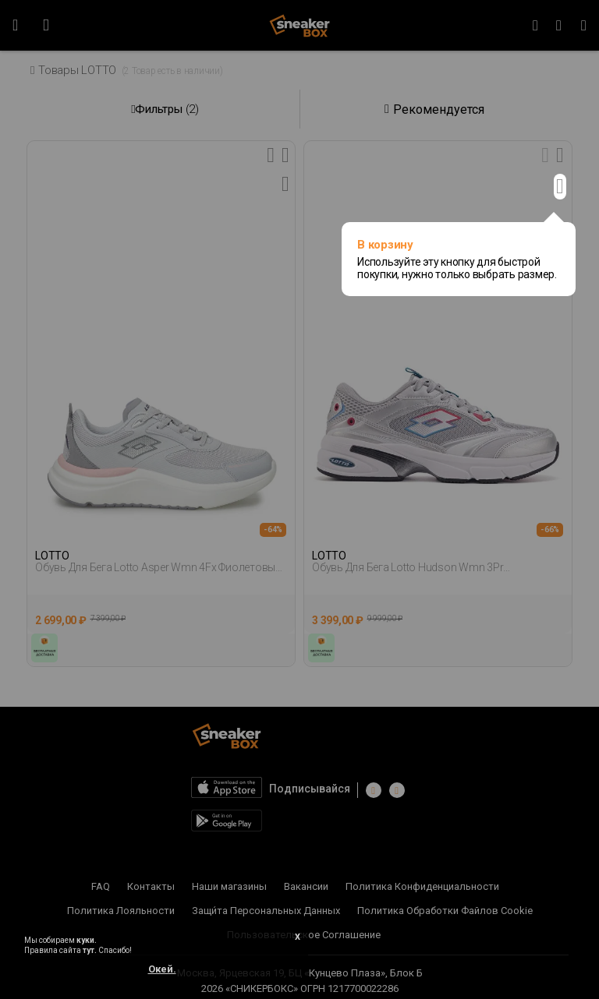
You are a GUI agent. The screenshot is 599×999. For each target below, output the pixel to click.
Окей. (162, 969)
